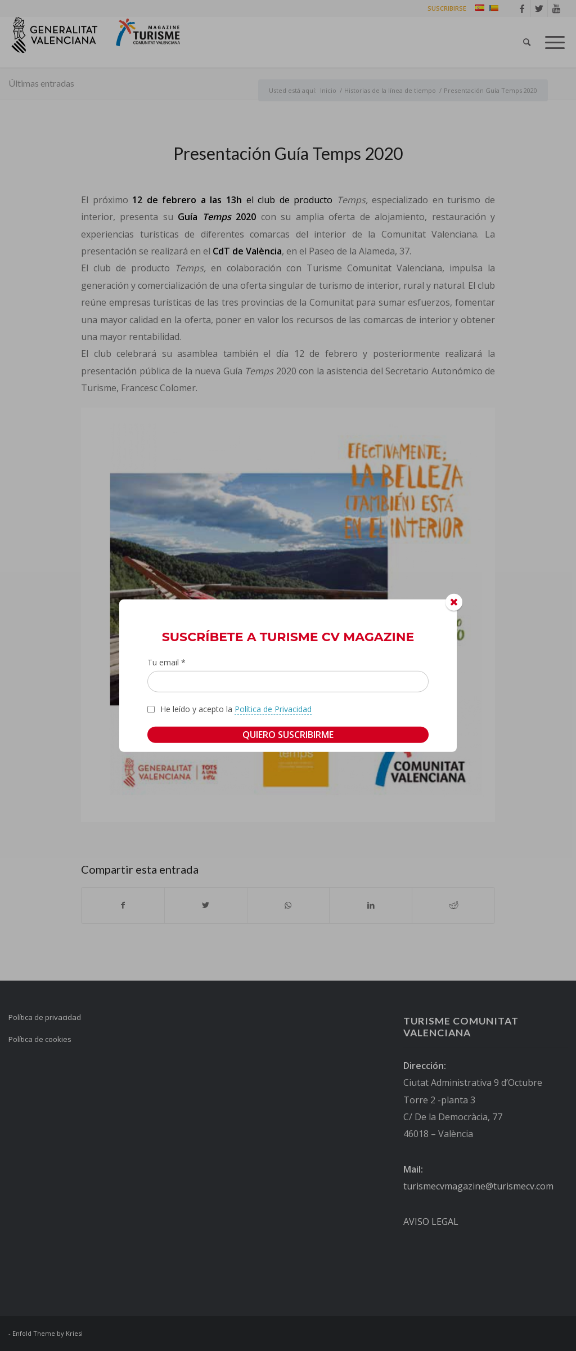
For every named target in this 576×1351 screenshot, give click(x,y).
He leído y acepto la (236, 709)
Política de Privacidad (273, 709)
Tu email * (166, 661)
